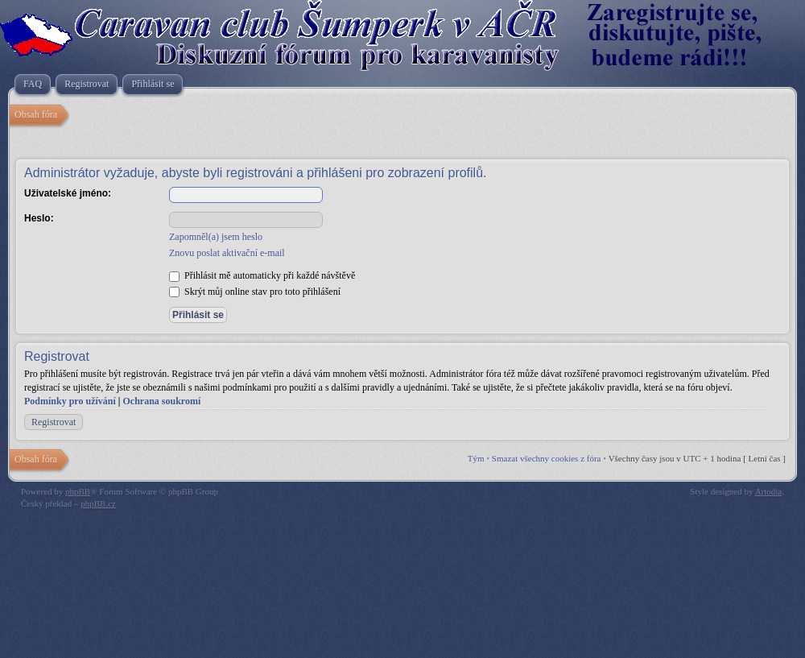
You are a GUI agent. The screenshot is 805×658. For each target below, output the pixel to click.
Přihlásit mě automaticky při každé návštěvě (262, 275)
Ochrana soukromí (161, 401)
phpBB (77, 491)
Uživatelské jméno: (67, 193)
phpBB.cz (98, 503)
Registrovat (53, 422)
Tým (476, 458)
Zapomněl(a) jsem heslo (215, 236)
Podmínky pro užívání (70, 401)
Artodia (768, 491)
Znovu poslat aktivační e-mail (227, 253)
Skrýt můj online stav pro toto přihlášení (255, 291)
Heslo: (39, 218)
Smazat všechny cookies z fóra (546, 458)
